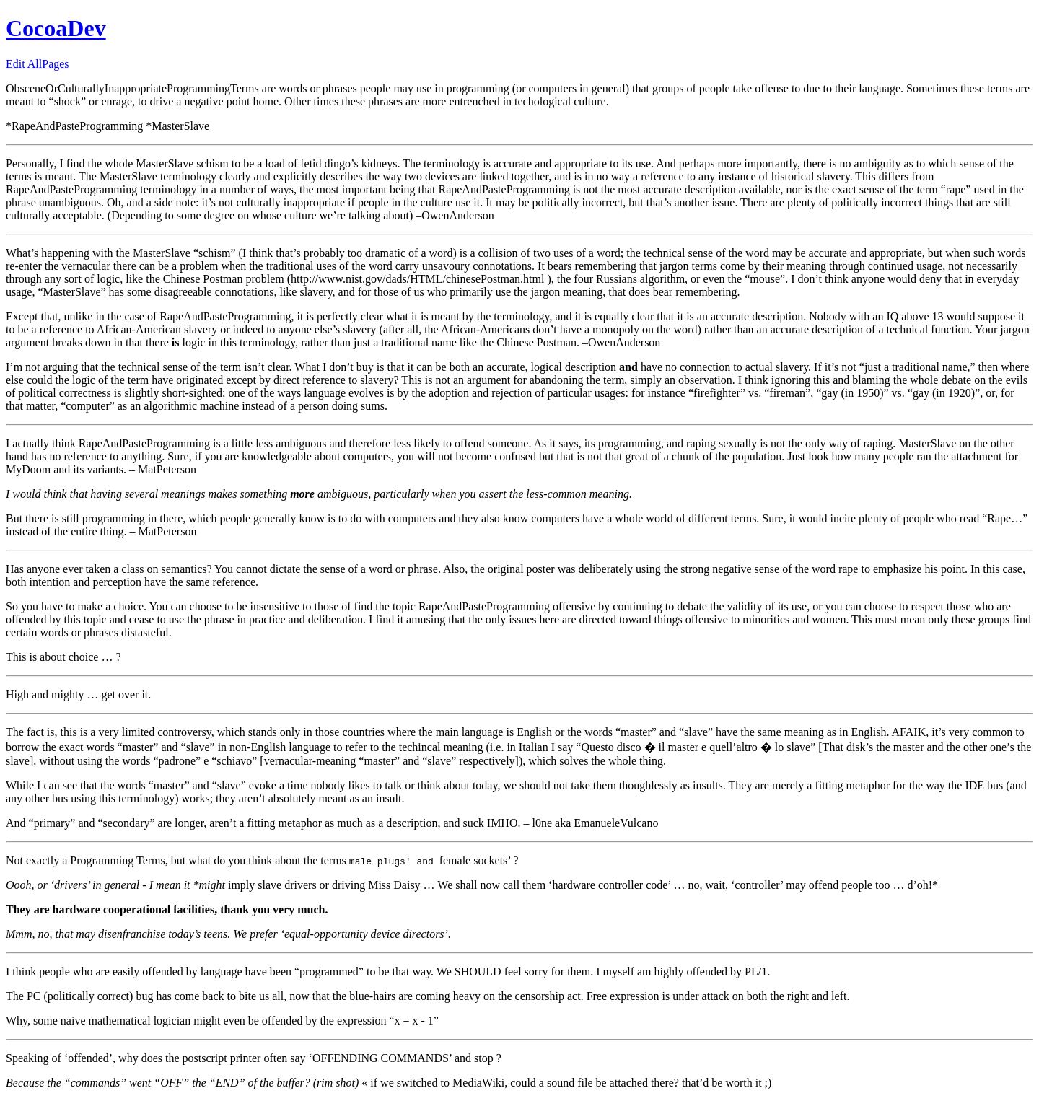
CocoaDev (56, 28)
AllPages (48, 64)
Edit (15, 64)
